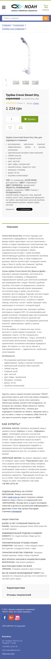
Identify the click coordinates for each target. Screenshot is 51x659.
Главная (6, 25)
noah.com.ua (14, 497)
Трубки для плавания (13, 29)
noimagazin (16, 511)
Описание (12, 227)
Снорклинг (18, 25)
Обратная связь (8, 654)
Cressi (36, 103)
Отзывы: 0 (21, 103)
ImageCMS (20, 626)
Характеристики (16, 588)
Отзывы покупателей (19, 595)
